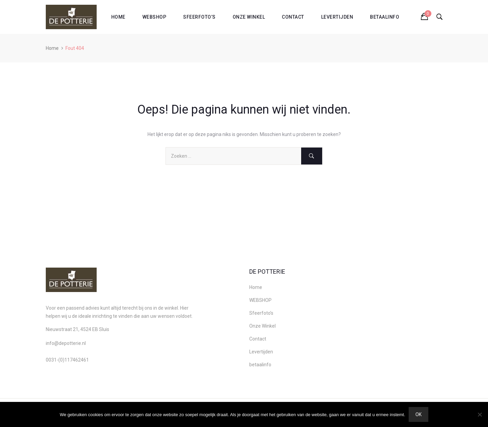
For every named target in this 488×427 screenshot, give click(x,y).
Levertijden (337, 17)
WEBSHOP (154, 17)
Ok (418, 414)
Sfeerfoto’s (199, 17)
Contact (293, 17)
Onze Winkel (249, 17)
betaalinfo (384, 17)
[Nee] (479, 414)
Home (118, 17)
